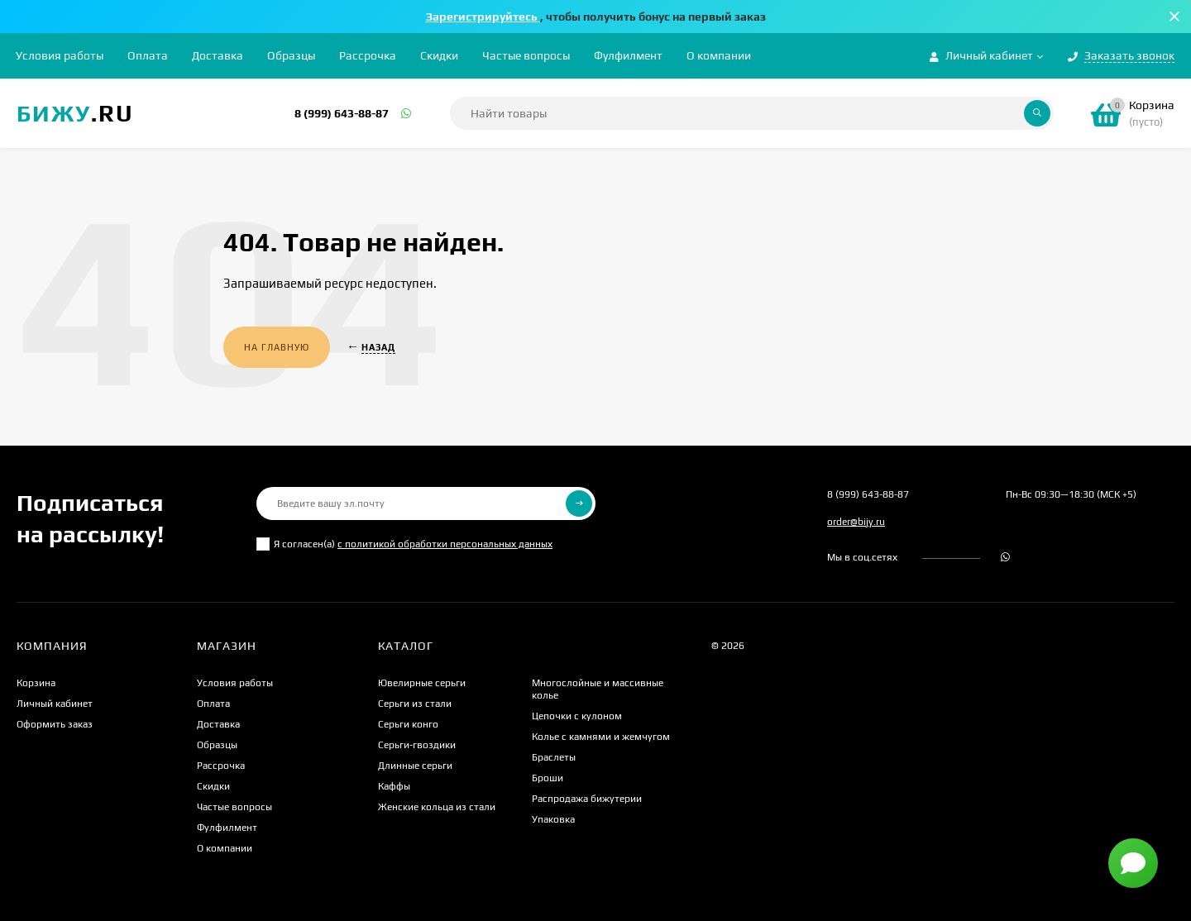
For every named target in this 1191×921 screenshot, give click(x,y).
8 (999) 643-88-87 (341, 113)
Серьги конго (408, 724)
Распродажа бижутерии (587, 798)
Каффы (394, 786)
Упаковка (553, 819)
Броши (547, 778)
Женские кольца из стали (436, 807)
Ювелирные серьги (422, 683)
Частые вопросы (526, 55)
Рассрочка (367, 55)
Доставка (217, 55)
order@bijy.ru (856, 521)
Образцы (291, 55)
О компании (718, 55)
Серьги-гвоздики (417, 745)
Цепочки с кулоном (577, 716)
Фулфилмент (628, 55)
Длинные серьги (415, 765)
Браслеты (554, 757)
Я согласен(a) (404, 544)
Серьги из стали (415, 703)
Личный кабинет (55, 703)
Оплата (147, 55)
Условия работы (59, 55)
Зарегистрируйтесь (483, 16)
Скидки (439, 55)
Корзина (36, 683)
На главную (276, 347)
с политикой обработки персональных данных (444, 544)
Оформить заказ (55, 724)
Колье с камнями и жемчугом (601, 736)
